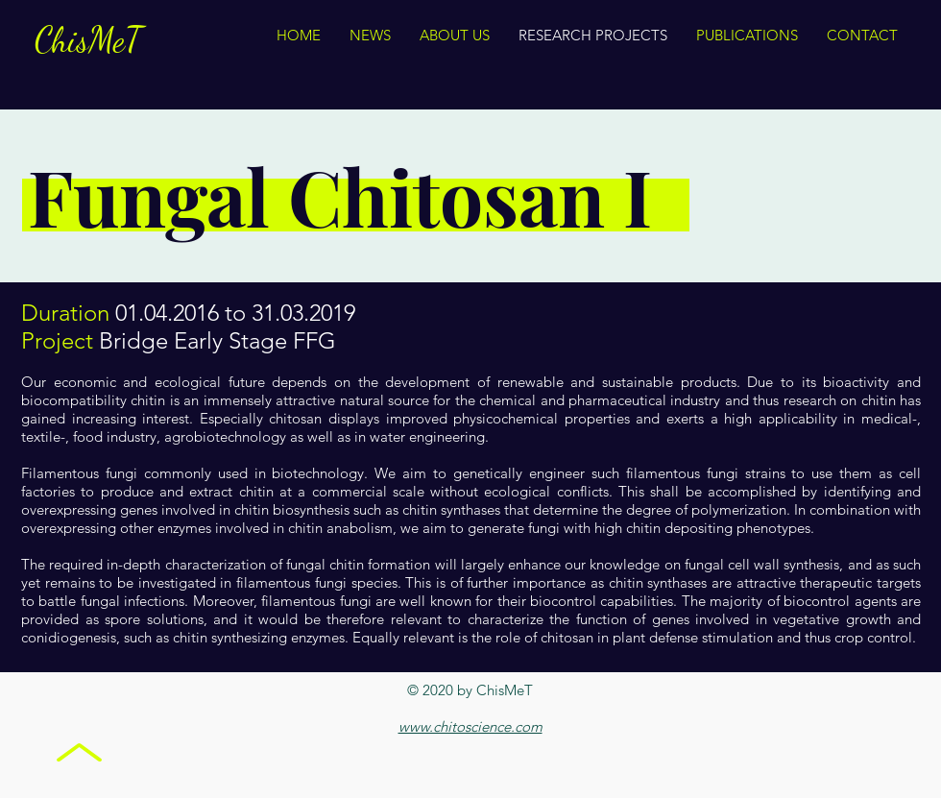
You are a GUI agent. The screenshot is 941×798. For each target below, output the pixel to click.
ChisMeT (88, 39)
